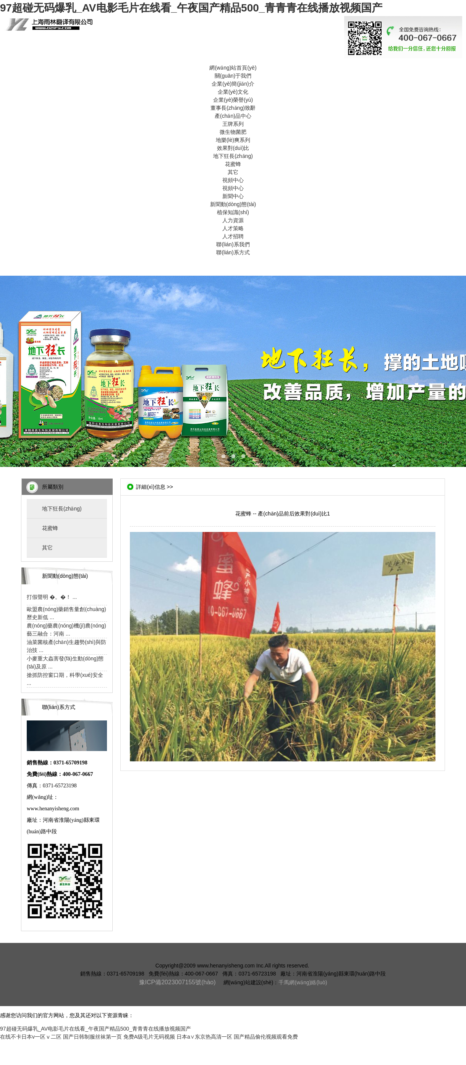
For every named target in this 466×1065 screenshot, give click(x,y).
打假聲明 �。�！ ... (52, 597)
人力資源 (233, 220)
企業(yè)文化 (233, 92)
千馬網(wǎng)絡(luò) (302, 982)
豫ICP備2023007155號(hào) (177, 982)
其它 (233, 172)
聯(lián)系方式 (232, 252)
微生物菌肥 (233, 132)
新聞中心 (233, 196)
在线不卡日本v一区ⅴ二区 (30, 1037)
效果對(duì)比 (233, 148)
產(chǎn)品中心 (233, 116)
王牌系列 (233, 124)
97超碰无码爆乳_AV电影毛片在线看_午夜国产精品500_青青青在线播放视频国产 (191, 8)
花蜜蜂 (233, 164)
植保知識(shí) (233, 212)
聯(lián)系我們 (232, 244)
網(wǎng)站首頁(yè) (232, 68)
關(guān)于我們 (233, 76)
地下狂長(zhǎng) (233, 156)
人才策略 (233, 228)
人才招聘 (233, 236)
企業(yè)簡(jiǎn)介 (233, 84)
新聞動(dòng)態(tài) (233, 204)
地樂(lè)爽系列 (233, 140)
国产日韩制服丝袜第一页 (92, 1037)
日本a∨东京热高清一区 (204, 1037)
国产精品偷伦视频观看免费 (266, 1037)
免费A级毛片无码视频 (149, 1037)
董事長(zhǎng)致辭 (233, 108)
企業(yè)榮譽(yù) (233, 100)
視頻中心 (233, 180)
